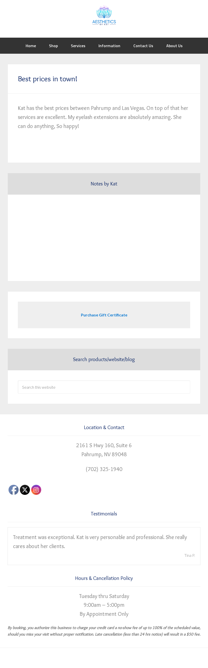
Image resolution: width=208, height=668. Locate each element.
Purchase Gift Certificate (104, 314)
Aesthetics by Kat (104, 15)
